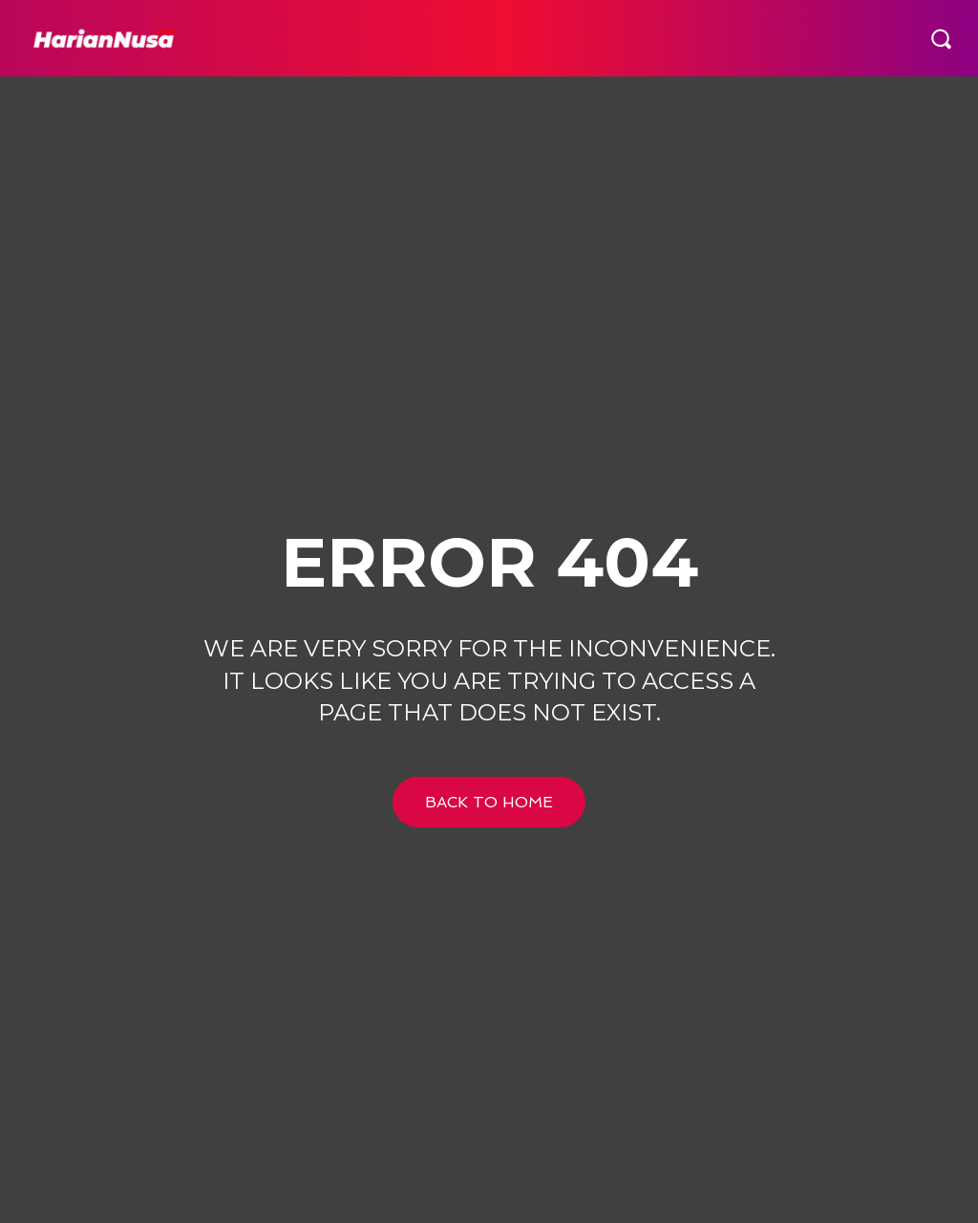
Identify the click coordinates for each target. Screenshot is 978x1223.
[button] (941, 38)
